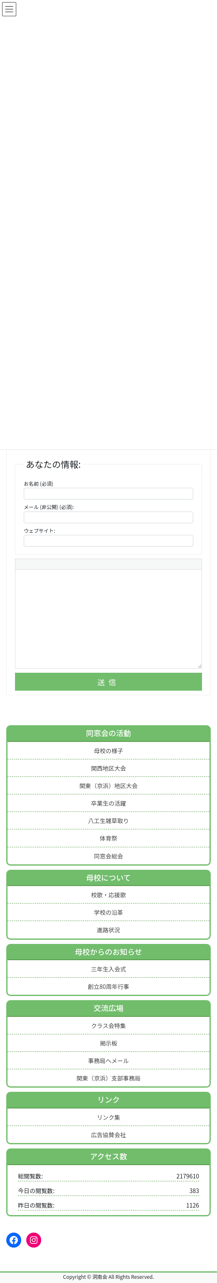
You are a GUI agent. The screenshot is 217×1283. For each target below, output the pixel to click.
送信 (108, 681)
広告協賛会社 (108, 1135)
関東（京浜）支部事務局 (109, 1078)
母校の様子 (108, 750)
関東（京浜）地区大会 (109, 785)
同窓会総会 (108, 856)
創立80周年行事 (109, 986)
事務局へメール (108, 1060)
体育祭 (108, 838)
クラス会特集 (108, 1025)
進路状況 (108, 930)
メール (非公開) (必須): (49, 506)
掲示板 (108, 1043)
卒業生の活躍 (108, 803)
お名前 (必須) (38, 483)
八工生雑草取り (108, 820)
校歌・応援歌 (108, 895)
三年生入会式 (108, 969)
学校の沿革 (108, 912)
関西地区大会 (108, 768)
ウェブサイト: (39, 530)
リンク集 (108, 1117)
